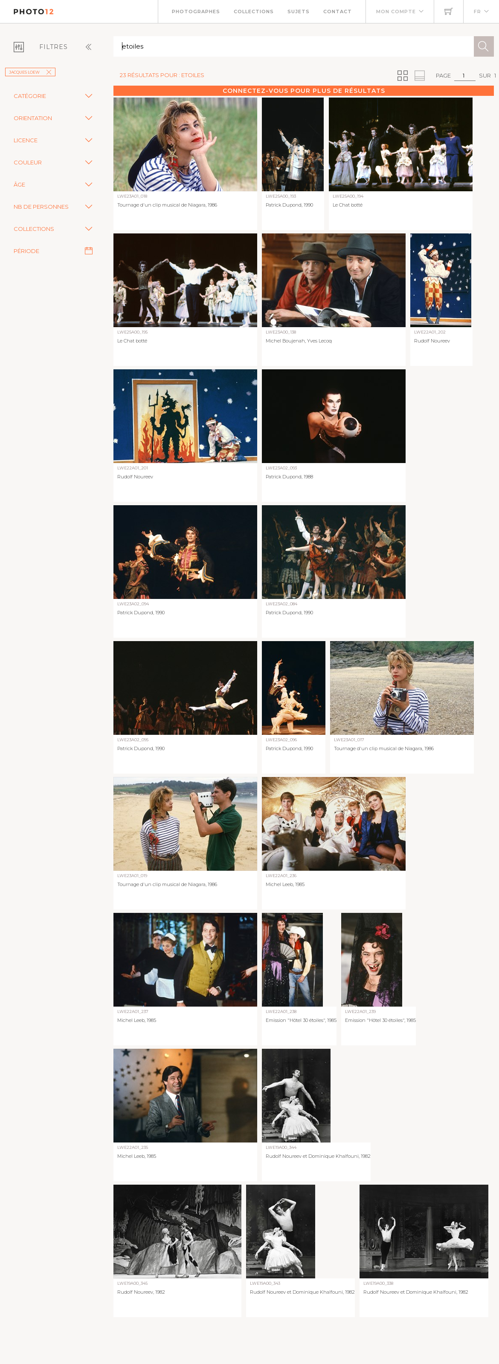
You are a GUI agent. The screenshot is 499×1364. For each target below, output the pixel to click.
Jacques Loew (30, 72)
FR (477, 11)
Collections (254, 11)
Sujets (298, 11)
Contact (337, 11)
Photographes (196, 11)
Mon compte (396, 11)
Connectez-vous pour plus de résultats (304, 91)
